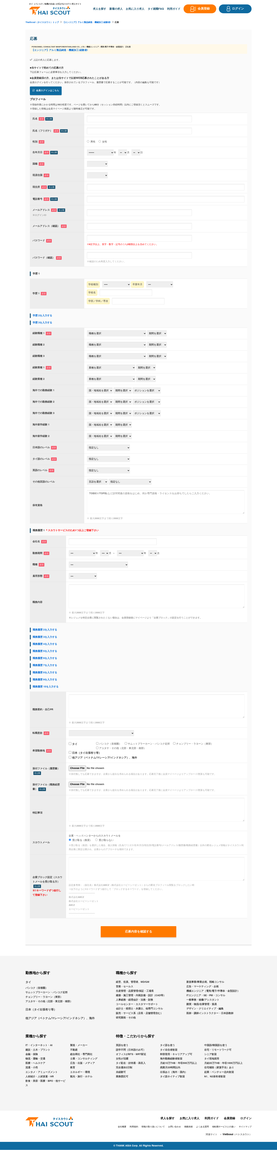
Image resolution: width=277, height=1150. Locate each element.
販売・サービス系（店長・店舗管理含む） (139, 1013)
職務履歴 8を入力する (45, 672)
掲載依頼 (188, 1127)
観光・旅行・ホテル (81, 1077)
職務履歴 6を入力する (45, 658)
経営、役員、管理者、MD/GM (132, 982)
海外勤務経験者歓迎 (171, 1059)
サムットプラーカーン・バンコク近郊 (147, 743)
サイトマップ (245, 1127)
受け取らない (104, 840)
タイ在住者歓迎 (168, 1050)
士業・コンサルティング (83, 1059)
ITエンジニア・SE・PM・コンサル (205, 995)
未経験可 (121, 1072)
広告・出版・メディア (82, 1063)
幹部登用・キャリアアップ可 (176, 1054)
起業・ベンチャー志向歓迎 (219, 1072)
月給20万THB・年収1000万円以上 (223, 1063)
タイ (73, 744)
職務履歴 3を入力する (45, 637)
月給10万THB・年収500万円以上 (178, 1063)
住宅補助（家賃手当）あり (219, 1068)
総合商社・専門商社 (81, 1054)
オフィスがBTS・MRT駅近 (131, 1054)
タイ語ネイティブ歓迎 (172, 1077)
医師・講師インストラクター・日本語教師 (209, 1013)
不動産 (74, 1050)
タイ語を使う (167, 1045)
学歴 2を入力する (42, 315)
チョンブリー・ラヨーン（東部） (193, 743)
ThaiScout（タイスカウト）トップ (42, 22)
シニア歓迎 (210, 1054)
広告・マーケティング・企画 (202, 986)
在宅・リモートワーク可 (217, 1050)
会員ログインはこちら (46, 90)
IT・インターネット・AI (38, 1045)
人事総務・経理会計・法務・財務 (134, 1000)
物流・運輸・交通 (35, 1059)
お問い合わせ (174, 1127)
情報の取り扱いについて (153, 1127)
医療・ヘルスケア (35, 1063)
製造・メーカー (78, 1045)
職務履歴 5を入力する (45, 651)
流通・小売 (31, 1068)
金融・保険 (31, 1054)
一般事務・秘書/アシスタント (202, 1000)
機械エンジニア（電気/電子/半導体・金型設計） (213, 991)
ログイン (246, 1118)
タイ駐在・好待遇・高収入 (131, 1063)
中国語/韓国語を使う (215, 1045)
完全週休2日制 (124, 1068)
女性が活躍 (122, 1059)
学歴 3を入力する (42, 322)
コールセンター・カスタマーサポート (137, 1004)
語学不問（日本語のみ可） (131, 1050)
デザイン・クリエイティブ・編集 (204, 1009)
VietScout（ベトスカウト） (237, 1135)
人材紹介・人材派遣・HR (39, 1077)
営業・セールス (124, 986)
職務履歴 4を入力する (45, 644)
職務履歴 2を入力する (45, 630)
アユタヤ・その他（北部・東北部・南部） (121, 748)
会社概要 (122, 1127)
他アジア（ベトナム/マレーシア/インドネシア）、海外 (103, 757)
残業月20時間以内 (170, 1068)
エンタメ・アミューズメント (41, 1072)
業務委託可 (122, 1077)
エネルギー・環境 (80, 1072)
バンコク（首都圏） (108, 743)
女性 (103, 141)
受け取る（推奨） (80, 840)
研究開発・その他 (126, 1018)
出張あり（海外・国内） (173, 1072)
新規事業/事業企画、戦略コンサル (205, 982)
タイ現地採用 (211, 1059)
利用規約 (134, 1127)
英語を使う (122, 1045)
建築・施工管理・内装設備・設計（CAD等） (141, 995)
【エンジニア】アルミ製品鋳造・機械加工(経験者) (87, 22)
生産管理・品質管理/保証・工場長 (135, 991)
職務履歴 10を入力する (45, 686)
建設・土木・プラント (37, 1050)
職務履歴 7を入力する (45, 665)
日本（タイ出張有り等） (85, 753)
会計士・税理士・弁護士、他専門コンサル (139, 1009)
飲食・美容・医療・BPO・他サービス (45, 1083)
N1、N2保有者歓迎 (214, 1077)
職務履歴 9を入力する (45, 679)
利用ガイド (212, 1118)
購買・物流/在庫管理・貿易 (201, 1004)
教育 (72, 1068)
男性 (91, 141)
